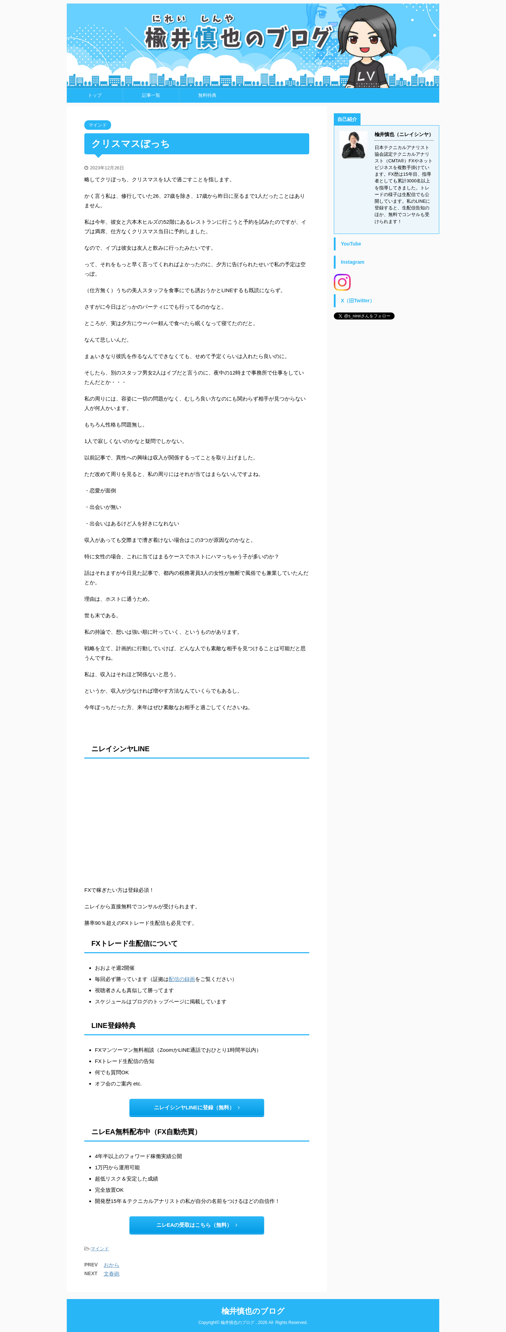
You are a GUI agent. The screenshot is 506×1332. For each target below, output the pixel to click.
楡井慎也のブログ (253, 1311)
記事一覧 (151, 95)
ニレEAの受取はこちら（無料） (197, 1225)
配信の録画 (182, 979)
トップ (95, 95)
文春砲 (111, 1274)
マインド (100, 1248)
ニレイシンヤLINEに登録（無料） (197, 1107)
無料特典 (207, 95)
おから (111, 1265)
